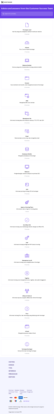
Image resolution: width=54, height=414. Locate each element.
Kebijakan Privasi (17, 391)
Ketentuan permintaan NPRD (11, 392)
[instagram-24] (21, 382)
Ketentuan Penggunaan (30, 391)
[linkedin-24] (9, 382)
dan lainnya (26, 401)
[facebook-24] (15, 382)
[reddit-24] (38, 382)
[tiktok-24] (44, 382)
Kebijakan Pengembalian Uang (23, 392)
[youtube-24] (33, 382)
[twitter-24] (27, 382)
